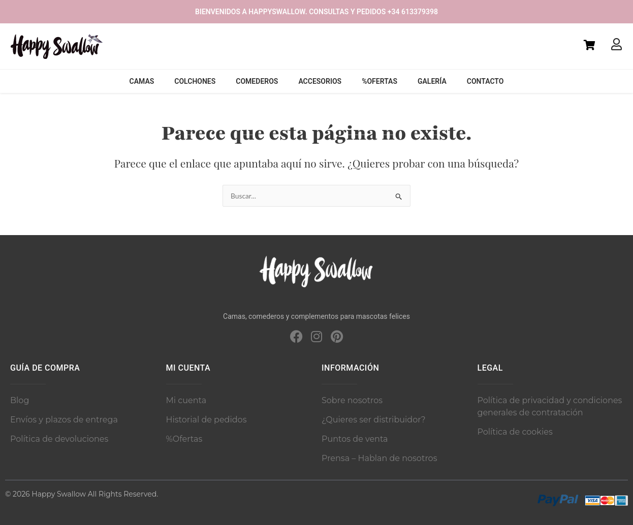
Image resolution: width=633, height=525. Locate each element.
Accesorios (319, 81)
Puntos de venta (355, 439)
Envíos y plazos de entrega (64, 419)
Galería (432, 81)
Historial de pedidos (206, 419)
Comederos (257, 81)
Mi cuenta (186, 400)
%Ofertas (379, 81)
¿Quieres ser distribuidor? (374, 419)
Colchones (194, 81)
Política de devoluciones (59, 439)
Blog (19, 400)
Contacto (485, 81)
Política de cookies (515, 432)
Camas (142, 81)
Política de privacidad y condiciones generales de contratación (550, 406)
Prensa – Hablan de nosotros (379, 458)
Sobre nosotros (352, 400)
